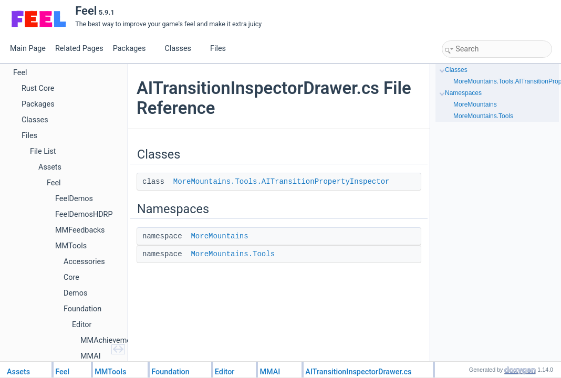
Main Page (28, 48)
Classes (181, 48)
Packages (133, 48)
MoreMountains (219, 236)
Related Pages (79, 48)
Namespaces (463, 93)
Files (222, 48)
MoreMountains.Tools (233, 254)
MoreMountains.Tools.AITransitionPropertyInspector (281, 181)
